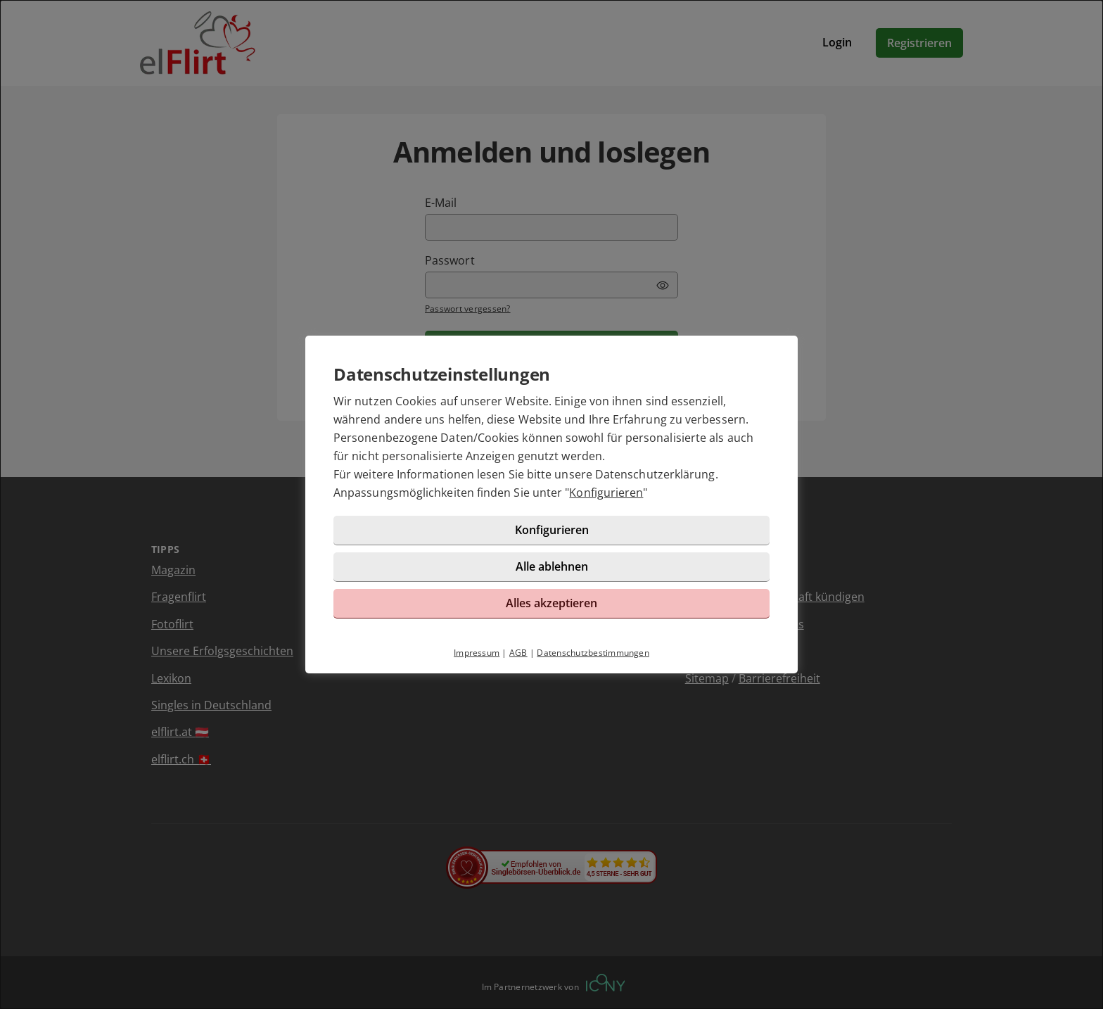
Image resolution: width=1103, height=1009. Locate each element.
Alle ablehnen (552, 566)
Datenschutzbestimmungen (593, 653)
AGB (518, 653)
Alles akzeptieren (551, 603)
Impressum (476, 653)
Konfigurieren (606, 492)
